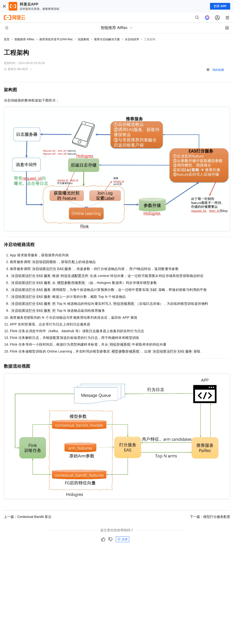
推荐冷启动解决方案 (107, 39)
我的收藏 (218, 70)
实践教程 (83, 39)
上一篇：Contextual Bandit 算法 (27, 517)
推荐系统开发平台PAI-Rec (56, 39)
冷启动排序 (132, 39)
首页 (7, 39)
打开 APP (220, 6)
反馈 (122, 539)
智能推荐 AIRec (24, 39)
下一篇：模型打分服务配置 (210, 517)
